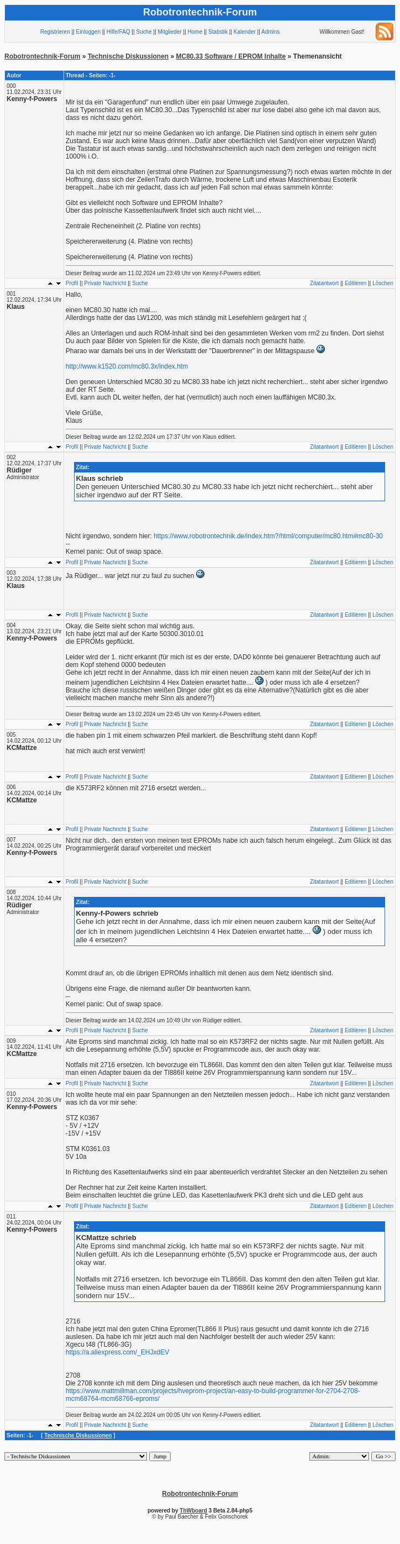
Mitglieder (169, 32)
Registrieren (55, 32)
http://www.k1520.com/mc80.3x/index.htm (127, 366)
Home (195, 32)
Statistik (218, 32)
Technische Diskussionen (128, 56)
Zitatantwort (324, 283)
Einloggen (88, 32)
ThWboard (193, 1511)
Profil (72, 283)
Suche (143, 32)
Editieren (355, 283)
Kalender (245, 32)
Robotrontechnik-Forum (42, 56)
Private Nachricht (105, 283)
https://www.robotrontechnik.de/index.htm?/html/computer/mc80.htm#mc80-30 (268, 536)
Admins (270, 32)
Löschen (382, 283)
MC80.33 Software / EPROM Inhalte (231, 56)
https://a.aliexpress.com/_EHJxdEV (117, 1352)
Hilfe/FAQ (118, 32)
